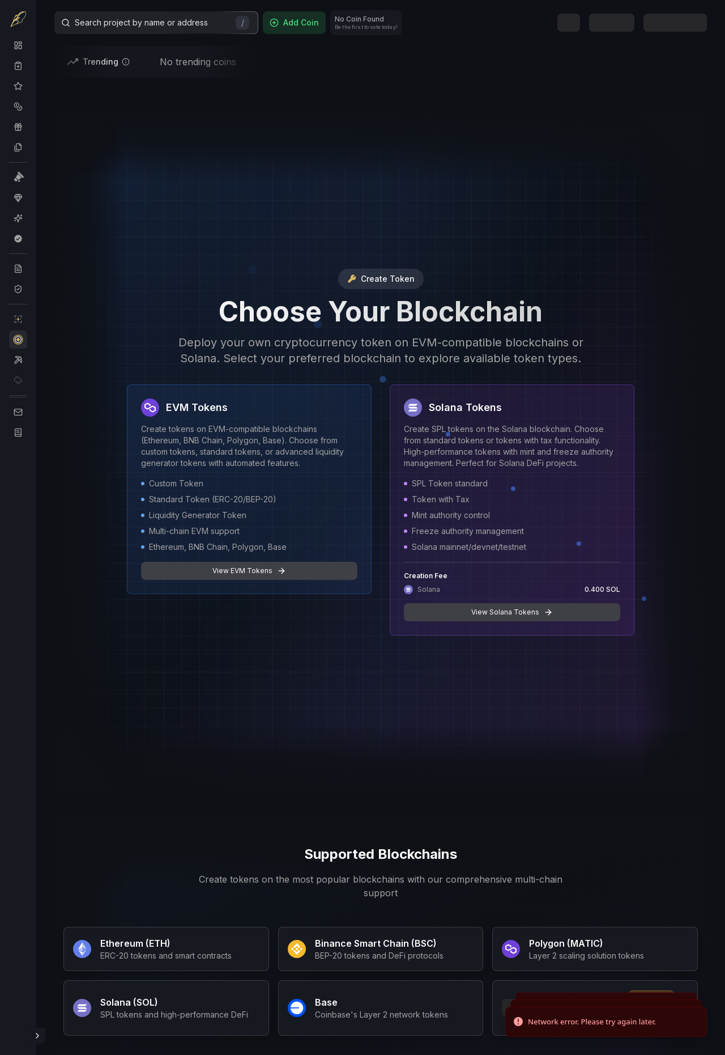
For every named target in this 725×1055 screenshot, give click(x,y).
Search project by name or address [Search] (155, 22)
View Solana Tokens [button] (512, 612)
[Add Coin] (294, 22)
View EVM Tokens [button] (249, 570)
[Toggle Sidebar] (37, 1036)
